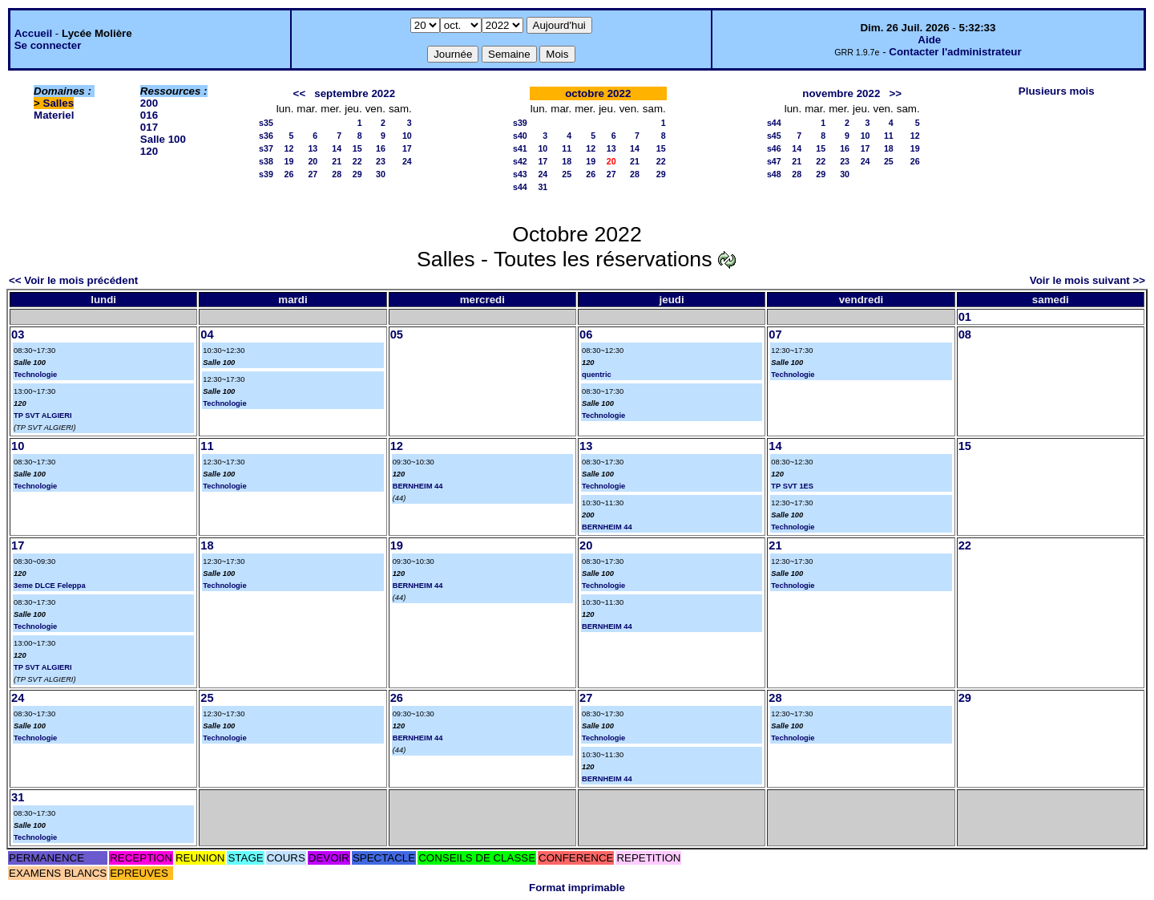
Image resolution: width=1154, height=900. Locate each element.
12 (289, 148)
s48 (774, 174)
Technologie (35, 375)
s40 (520, 135)
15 (357, 148)
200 (149, 103)
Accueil (33, 33)
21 (336, 161)
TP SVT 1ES (792, 486)
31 (542, 187)
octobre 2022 (598, 93)
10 (407, 135)
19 (289, 161)
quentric (596, 375)
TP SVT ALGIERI (43, 415)
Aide (929, 40)
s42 (520, 161)
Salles (59, 103)
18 (566, 161)
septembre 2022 (354, 93)
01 (964, 316)
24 (407, 161)
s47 (774, 161)
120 (149, 151)
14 (336, 148)
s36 (266, 135)
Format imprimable (577, 888)
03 (17, 334)
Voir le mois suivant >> (1087, 280)
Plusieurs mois (1057, 91)
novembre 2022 (841, 93)
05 (396, 334)
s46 (774, 148)
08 (964, 334)
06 (585, 334)
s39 (266, 174)
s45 (774, 135)
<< (299, 93)
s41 (520, 148)
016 (149, 115)
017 (149, 127)
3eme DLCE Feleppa (50, 586)
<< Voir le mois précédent (73, 280)
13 (312, 148)
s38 (266, 161)
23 (380, 161)
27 (312, 174)
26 (289, 174)
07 (775, 334)
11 (566, 148)
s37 (266, 148)
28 (336, 174)
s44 (520, 187)
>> (895, 93)
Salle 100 (163, 139)
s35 (266, 123)
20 (312, 161)
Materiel (54, 115)
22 (357, 161)
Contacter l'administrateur (955, 52)
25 (566, 174)
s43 (520, 174)
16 (380, 148)
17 (407, 148)
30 (380, 174)
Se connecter (48, 45)
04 (206, 334)
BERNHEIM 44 (418, 486)
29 (357, 174)
